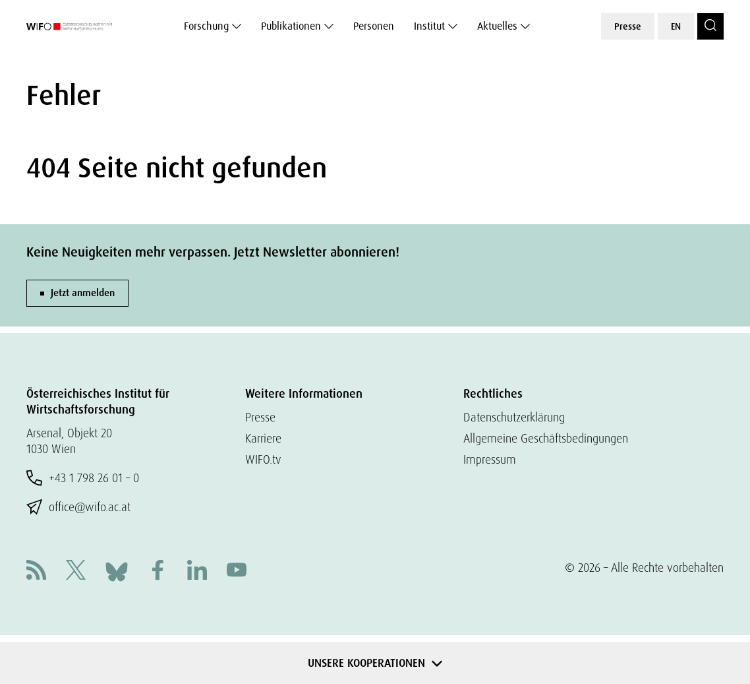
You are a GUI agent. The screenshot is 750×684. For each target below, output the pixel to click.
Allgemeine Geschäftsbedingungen (545, 438)
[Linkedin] (197, 571)
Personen (373, 26)
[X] (76, 571)
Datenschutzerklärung (514, 417)
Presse (627, 26)
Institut (429, 26)
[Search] (710, 26)
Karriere (263, 438)
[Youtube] (236, 571)
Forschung (206, 26)
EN (676, 26)
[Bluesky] (116, 570)
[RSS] (36, 571)
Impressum (489, 459)
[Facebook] (157, 571)
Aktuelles (497, 26)
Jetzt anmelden (83, 292)
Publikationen (291, 26)
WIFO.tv (263, 459)
